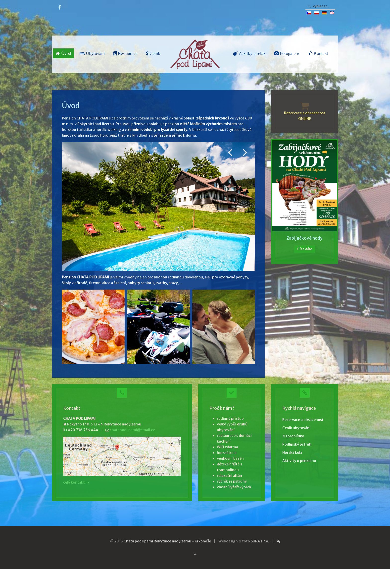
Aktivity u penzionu (299, 460)
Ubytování (92, 53)
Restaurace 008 (155, 264)
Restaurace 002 (127, 264)
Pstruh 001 (141, 264)
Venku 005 (162, 264)
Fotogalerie (287, 53)
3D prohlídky (293, 436)
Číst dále (304, 249)
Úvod (63, 53)
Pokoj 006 (148, 264)
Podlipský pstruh (296, 444)
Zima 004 (183, 264)
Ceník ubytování (296, 428)
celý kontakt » (76, 482)
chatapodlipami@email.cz (132, 430)
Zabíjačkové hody (305, 238)
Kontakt (318, 53)
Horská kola (292, 452)
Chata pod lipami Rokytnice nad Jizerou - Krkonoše (167, 541)
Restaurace (125, 53)
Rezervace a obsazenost (303, 419)
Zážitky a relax (249, 53)
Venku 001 (120, 264)
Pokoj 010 (134, 264)
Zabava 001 (176, 264)
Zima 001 (169, 264)
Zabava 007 (190, 264)
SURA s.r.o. (260, 541)
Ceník (153, 53)
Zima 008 (197, 264)
